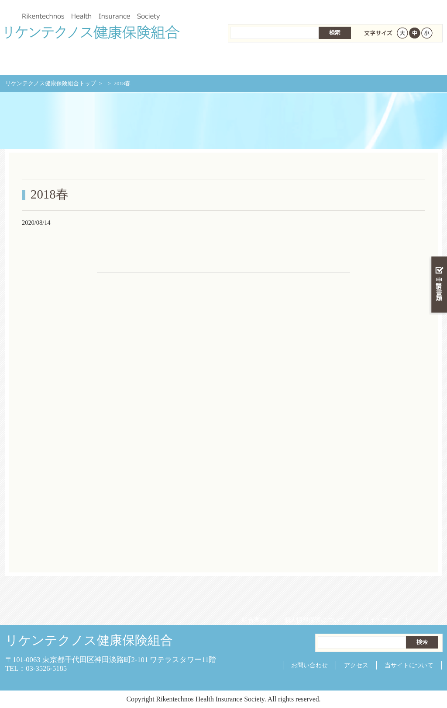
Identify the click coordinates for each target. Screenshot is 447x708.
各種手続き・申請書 (332, 61)
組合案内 (251, 8)
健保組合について (405, 61)
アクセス (356, 665)
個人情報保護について (311, 8)
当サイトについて (409, 665)
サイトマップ (378, 8)
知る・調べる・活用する (438, 204)
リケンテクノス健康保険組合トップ (50, 83)
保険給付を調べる (187, 61)
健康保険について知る (114, 61)
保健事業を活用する (260, 61)
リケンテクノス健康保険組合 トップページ (41, 61)
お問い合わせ (309, 665)
